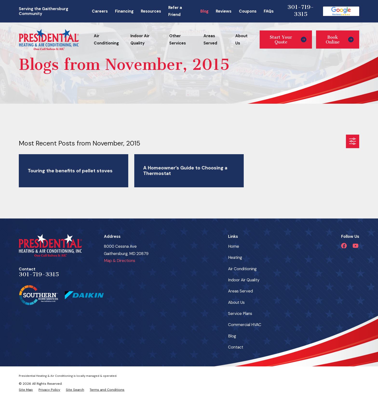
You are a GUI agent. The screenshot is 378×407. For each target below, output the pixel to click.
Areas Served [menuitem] (210, 39)
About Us (236, 302)
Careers (100, 11)
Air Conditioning (242, 268)
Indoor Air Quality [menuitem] (139, 39)
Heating (235, 257)
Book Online (339, 40)
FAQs (269, 11)
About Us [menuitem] (241, 39)
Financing (124, 11)
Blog (204, 11)
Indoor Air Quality (243, 280)
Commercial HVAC (244, 324)
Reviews (223, 11)
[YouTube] (355, 245)
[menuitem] (26, 390)
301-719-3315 (300, 11)
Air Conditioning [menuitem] (106, 39)
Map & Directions (119, 260)
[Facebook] (344, 245)
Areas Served (240, 291)
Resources (151, 11)
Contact (235, 347)
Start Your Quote (288, 40)
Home (233, 246)
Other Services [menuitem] (177, 39)
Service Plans (240, 313)
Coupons (247, 11)
